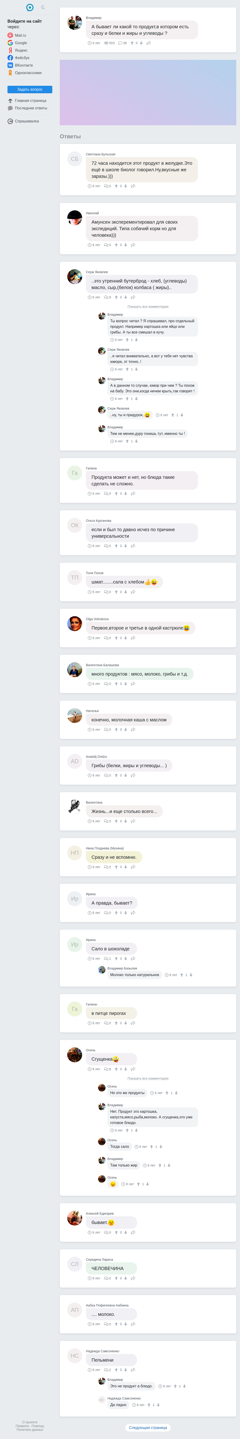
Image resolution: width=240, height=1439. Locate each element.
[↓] (140, 43)
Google (17, 43)
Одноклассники (24, 72)
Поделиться (149, 42)
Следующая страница (148, 1428)
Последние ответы (27, 108)
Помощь (38, 1426)
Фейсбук (18, 58)
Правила (22, 1426)
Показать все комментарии (148, 306)
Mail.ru (16, 35)
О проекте (30, 1422)
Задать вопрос (29, 89)
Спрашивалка (23, 121)
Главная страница (26, 101)
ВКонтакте (20, 65)
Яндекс (17, 50)
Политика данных (30, 1430)
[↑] (133, 43)
